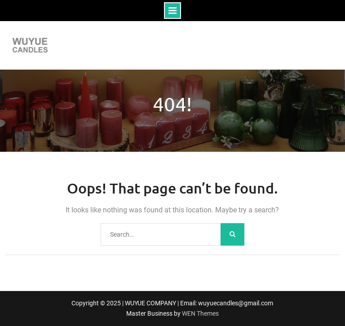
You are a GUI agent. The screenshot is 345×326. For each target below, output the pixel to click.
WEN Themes (200, 313)
